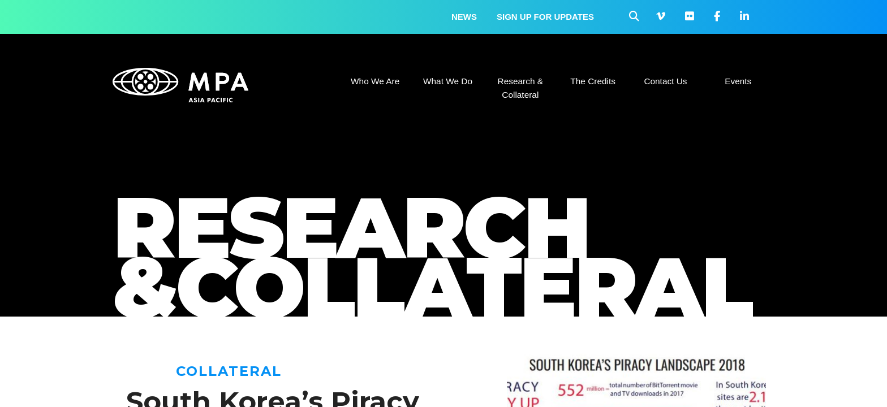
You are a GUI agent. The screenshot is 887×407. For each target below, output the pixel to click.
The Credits (592, 81)
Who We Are (375, 81)
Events (738, 81)
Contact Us (665, 81)
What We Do (447, 81)
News (464, 16)
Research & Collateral (520, 87)
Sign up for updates (545, 16)
